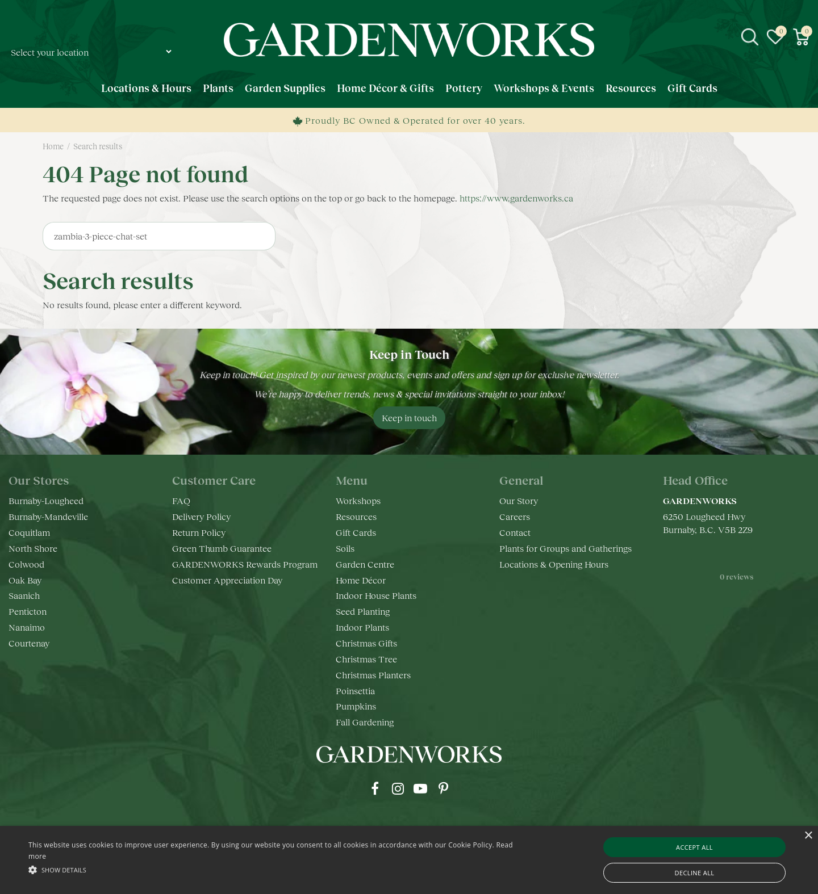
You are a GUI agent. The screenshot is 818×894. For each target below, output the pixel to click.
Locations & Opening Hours (553, 564)
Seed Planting (363, 611)
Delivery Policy (201, 516)
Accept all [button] (694, 847)
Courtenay (29, 642)
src (749, 36)
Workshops (358, 500)
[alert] (409, 860)
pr (443, 788)
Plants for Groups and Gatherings (565, 548)
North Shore (33, 548)
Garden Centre (365, 564)
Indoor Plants (362, 627)
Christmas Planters (373, 674)
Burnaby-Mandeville (48, 516)
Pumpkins (356, 705)
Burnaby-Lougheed (46, 500)
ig (397, 788)
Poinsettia (355, 690)
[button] (275, 869)
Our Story (518, 500)
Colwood (26, 564)
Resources (356, 516)
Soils (345, 548)
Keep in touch (409, 417)
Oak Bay (25, 579)
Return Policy (199, 532)
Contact (515, 532)
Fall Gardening (365, 721)
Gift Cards (356, 532)
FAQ (181, 500)
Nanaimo (27, 627)
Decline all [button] (695, 872)
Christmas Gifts (366, 642)
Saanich (24, 595)
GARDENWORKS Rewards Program (245, 564)
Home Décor (361, 579)
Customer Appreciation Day (227, 579)
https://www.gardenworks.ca (516, 197)
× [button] (808, 836)
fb (374, 788)
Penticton (28, 611)
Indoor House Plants (376, 595)
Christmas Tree (366, 658)
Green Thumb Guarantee (222, 548)
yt (420, 788)
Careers (514, 516)
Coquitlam (29, 532)
